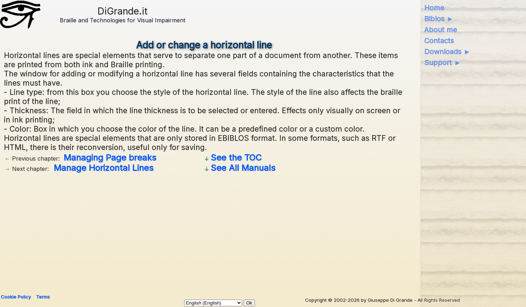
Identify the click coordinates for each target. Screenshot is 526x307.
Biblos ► (439, 19)
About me (440, 29)
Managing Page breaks (110, 157)
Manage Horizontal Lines (103, 168)
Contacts (439, 40)
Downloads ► (447, 51)
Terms (43, 297)
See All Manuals (243, 168)
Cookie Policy (16, 297)
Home (434, 8)
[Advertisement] (216, 230)
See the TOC (236, 157)
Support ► (442, 62)
